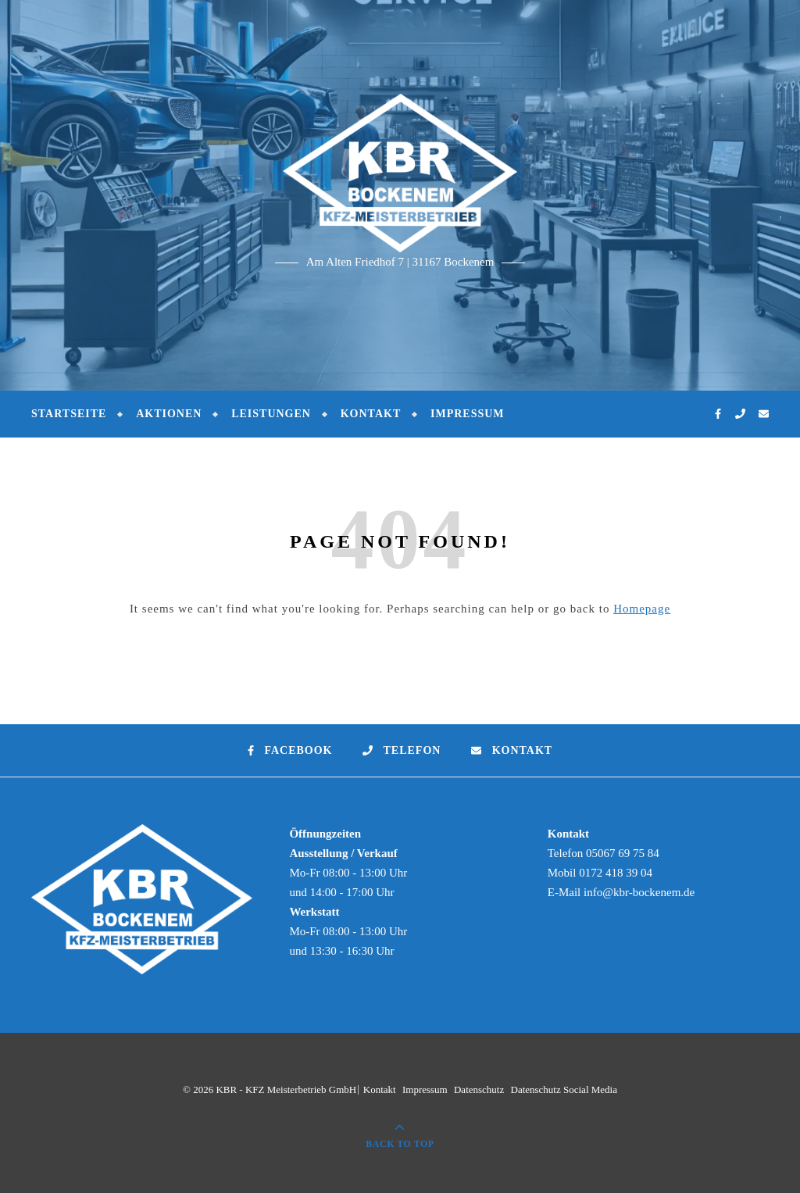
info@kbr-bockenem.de (639, 892)
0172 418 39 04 (615, 872)
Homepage (641, 608)
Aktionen (169, 414)
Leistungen (271, 414)
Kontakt (371, 414)
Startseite (68, 414)
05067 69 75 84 (622, 853)
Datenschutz (479, 1089)
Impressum (467, 414)
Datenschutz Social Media (564, 1089)
